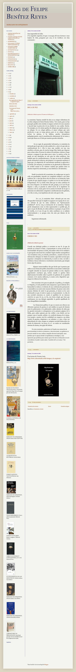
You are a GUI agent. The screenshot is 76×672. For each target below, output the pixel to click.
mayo (11, 123)
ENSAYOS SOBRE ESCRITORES (13, 47)
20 (9, 87)
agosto (11, 116)
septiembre (12, 114)
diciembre (12, 94)
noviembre (12, 96)
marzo (11, 127)
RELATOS (11, 65)
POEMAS (10, 57)
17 (8, 135)
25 (8, 75)
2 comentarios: (36, 228)
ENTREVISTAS (12, 50)
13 (8, 144)
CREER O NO (32, 236)
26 (9, 73)
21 (8, 85)
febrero (11, 130)
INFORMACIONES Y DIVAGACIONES (42, 229)
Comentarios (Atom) (38, 409)
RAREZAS (10, 63)
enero (11, 132)
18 (8, 92)
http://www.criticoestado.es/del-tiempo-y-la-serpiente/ (44, 358)
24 (9, 78)
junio (11, 121)
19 (8, 89)
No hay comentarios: (36, 402)
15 (8, 140)
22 (9, 82)
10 (8, 151)
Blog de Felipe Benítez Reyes (27, 12)
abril (11, 125)
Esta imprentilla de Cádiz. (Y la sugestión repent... (15, 101)
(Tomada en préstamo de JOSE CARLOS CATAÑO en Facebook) (15, 38)
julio (11, 118)
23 (8, 80)
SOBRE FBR (11, 67)
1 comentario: (35, 101)
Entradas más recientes (33, 406)
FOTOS (10, 52)
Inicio (49, 406)
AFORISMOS (11, 41)
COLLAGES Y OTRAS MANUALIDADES (14, 44)
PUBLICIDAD (11, 59)
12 (8, 146)
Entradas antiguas (65, 406)
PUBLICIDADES (12, 61)
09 (9, 153)
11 (8, 149)
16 (8, 137)
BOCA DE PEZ (32, 107)
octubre (11, 98)
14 (8, 142)
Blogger (46, 664)
